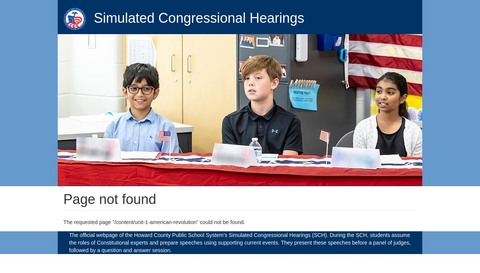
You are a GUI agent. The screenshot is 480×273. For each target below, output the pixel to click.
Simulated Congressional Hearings (199, 18)
